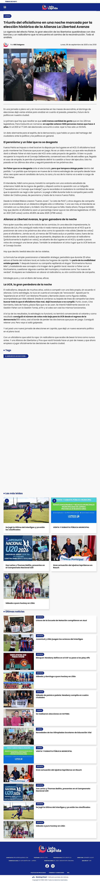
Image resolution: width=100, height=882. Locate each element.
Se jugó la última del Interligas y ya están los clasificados (25, 528)
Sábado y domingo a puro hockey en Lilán (56, 676)
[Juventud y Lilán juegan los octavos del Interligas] (19, 642)
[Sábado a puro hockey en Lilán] (26, 586)
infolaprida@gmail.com (17, 857)
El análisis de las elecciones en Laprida (19, 356)
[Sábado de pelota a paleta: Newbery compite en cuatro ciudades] (19, 698)
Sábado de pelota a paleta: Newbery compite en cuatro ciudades (62, 696)
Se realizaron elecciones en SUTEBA (52, 714)
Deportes (40, 617)
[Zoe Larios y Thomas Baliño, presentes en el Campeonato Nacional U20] (26, 548)
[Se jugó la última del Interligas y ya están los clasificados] (26, 510)
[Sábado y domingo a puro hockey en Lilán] (19, 680)
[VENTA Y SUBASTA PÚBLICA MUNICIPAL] (73, 510)
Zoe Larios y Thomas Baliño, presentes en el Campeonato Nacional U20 (25, 566)
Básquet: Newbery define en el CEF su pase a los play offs (63, 657)
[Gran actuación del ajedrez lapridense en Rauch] (73, 548)
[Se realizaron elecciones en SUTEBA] (19, 717)
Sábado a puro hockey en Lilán (20, 603)
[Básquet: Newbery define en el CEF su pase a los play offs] (19, 661)
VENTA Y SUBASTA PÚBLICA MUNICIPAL (71, 527)
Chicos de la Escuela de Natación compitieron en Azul (61, 620)
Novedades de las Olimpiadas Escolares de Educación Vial (63, 732)
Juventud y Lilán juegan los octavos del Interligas (59, 639)
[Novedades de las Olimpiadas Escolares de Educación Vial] (19, 736)
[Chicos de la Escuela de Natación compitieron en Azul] (19, 624)
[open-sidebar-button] (5, 7)
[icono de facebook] (47, 866)
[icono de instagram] (53, 866)
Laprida (7, 16)
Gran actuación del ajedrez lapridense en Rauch (72, 566)
